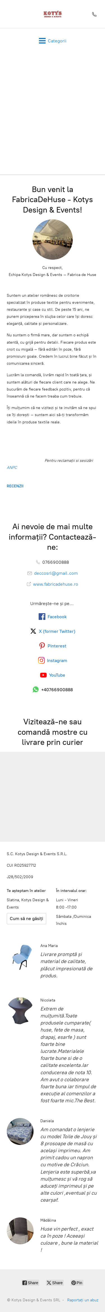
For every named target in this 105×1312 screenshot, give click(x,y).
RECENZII (15, 486)
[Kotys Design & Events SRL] (52, 14)
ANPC (12, 467)
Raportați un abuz (82, 1300)
